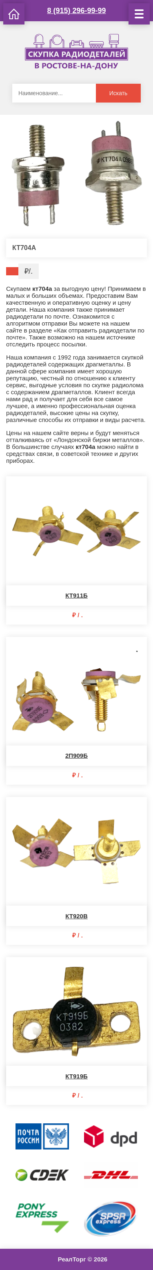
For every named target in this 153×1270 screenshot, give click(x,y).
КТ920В (76, 916)
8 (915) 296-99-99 (76, 11)
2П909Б (76, 755)
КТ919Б (76, 1076)
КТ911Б (76, 595)
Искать (118, 93)
